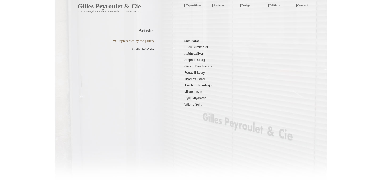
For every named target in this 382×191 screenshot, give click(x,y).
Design (246, 5)
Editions (275, 5)
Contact (302, 5)
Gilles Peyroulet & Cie (109, 6)
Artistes (219, 5)
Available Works (143, 49)
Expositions (197, 5)
